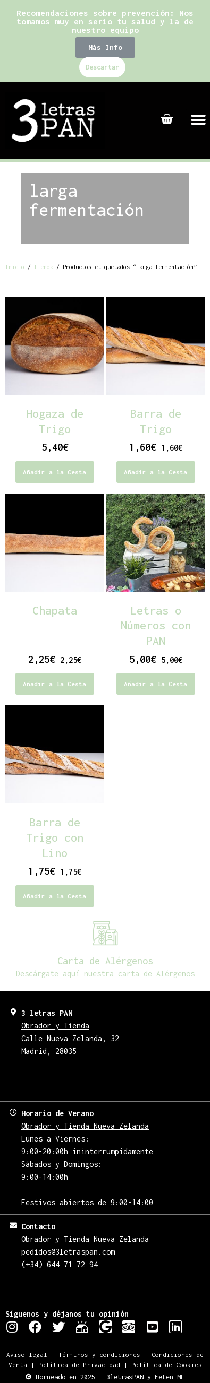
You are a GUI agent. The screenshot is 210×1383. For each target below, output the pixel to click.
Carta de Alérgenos (105, 960)
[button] (105, 47)
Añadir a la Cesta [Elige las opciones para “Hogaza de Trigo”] (54, 472)
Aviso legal (26, 1354)
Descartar (102, 67)
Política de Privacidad (79, 1364)
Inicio (14, 267)
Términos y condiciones (99, 1354)
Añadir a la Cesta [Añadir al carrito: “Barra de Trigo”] (155, 472)
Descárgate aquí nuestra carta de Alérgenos (105, 973)
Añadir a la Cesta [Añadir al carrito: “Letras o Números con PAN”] (155, 683)
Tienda (43, 267)
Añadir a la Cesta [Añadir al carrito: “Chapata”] (54, 683)
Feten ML (169, 1377)
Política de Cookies (166, 1364)
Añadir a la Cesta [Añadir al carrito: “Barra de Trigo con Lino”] (54, 896)
